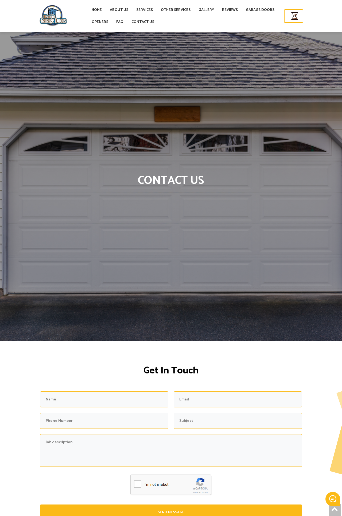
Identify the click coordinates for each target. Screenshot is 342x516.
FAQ (140, 22)
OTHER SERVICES (196, 10)
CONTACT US (163, 22)
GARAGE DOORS (280, 10)
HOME (117, 10)
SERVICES (165, 10)
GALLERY (227, 10)
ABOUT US (139, 10)
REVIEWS (250, 10)
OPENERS (120, 22)
